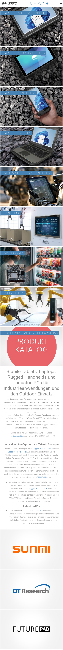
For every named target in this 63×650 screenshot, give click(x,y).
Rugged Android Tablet (42, 449)
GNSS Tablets (42, 477)
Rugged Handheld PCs (38, 489)
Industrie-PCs (37, 511)
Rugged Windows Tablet (17, 452)
